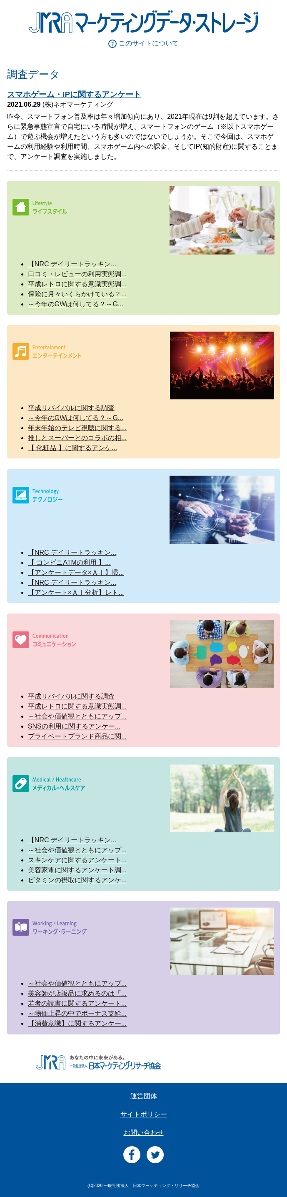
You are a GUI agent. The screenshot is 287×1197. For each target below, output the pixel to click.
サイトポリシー (143, 1114)
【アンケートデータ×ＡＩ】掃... (76, 572)
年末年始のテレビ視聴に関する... (77, 427)
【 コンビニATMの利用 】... (69, 562)
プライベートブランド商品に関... (77, 736)
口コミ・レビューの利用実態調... (77, 274)
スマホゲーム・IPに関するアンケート (74, 94)
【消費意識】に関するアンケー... (77, 1023)
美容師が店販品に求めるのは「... (77, 993)
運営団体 (143, 1095)
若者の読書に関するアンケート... (77, 1003)
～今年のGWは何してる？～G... (75, 304)
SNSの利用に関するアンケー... (74, 726)
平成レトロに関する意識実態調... (77, 284)
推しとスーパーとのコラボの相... (77, 437)
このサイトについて (149, 43)
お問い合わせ (144, 1132)
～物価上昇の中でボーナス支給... (77, 1013)
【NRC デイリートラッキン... (72, 264)
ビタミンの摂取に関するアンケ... (77, 880)
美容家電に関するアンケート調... (77, 870)
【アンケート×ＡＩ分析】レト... (76, 592)
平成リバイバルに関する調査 (71, 407)
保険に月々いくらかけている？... (77, 294)
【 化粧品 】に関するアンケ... (72, 447)
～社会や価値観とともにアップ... (77, 716)
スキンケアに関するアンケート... (77, 860)
